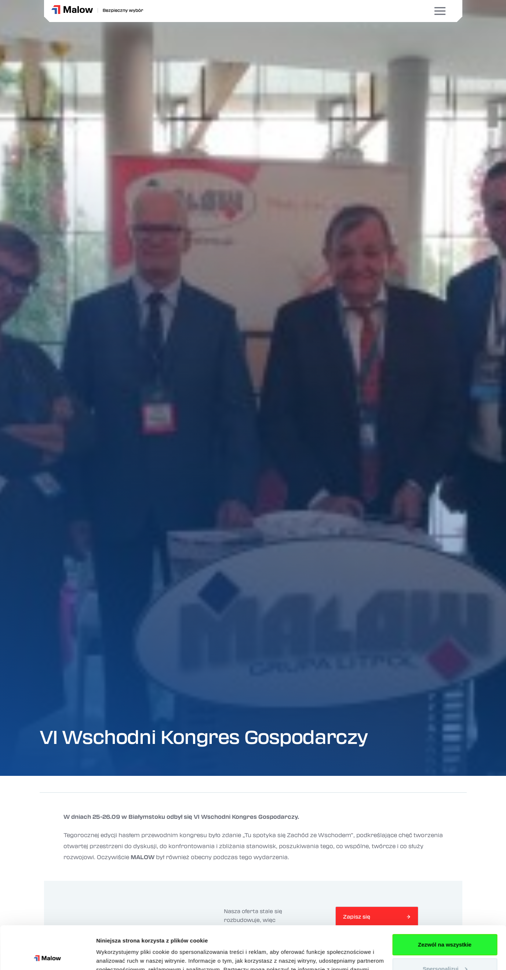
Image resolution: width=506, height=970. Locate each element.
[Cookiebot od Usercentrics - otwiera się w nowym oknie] (47, 955)
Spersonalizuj (445, 925)
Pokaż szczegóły (118, 955)
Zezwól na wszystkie (445, 901)
